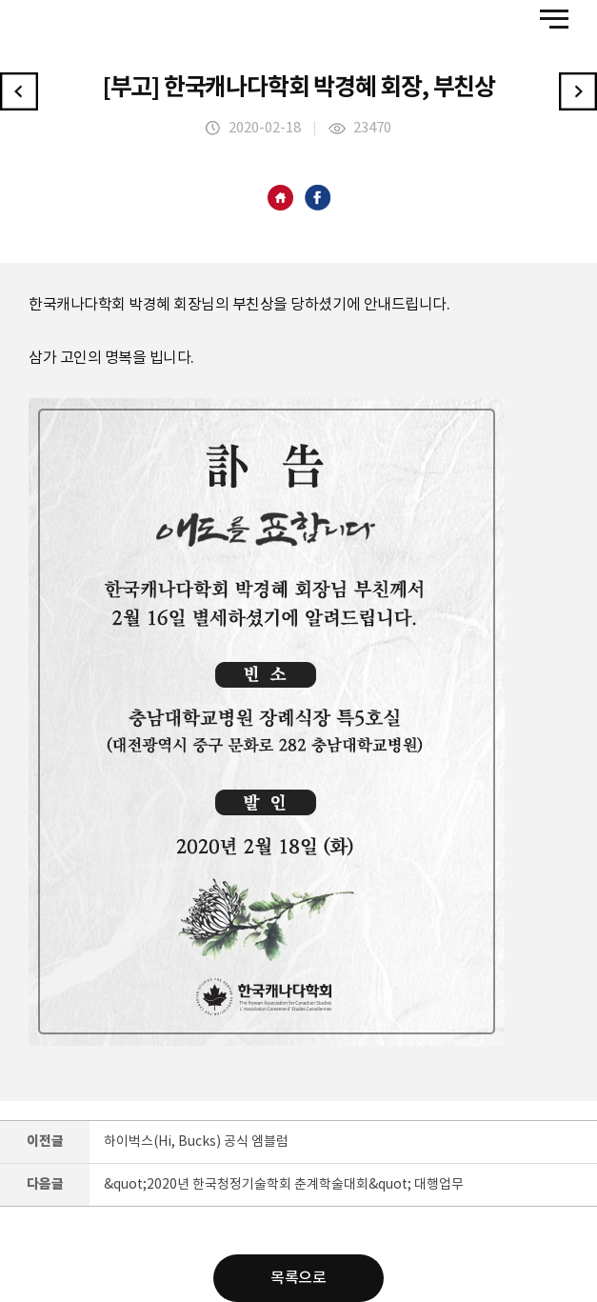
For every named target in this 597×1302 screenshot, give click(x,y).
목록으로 (298, 1278)
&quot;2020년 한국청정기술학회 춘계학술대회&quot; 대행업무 (284, 1184)
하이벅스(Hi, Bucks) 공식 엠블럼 (196, 1142)
